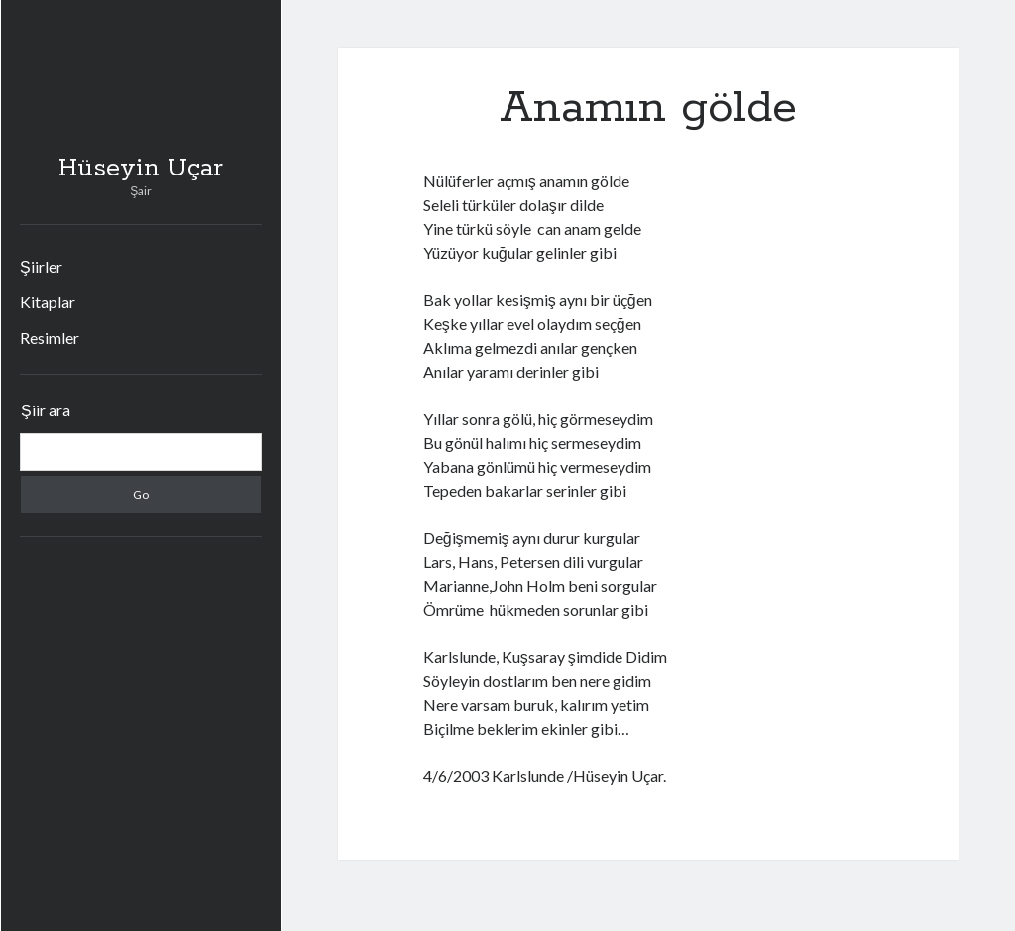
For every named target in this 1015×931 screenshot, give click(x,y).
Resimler (49, 337)
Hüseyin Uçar (140, 168)
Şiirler (41, 266)
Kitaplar (47, 301)
